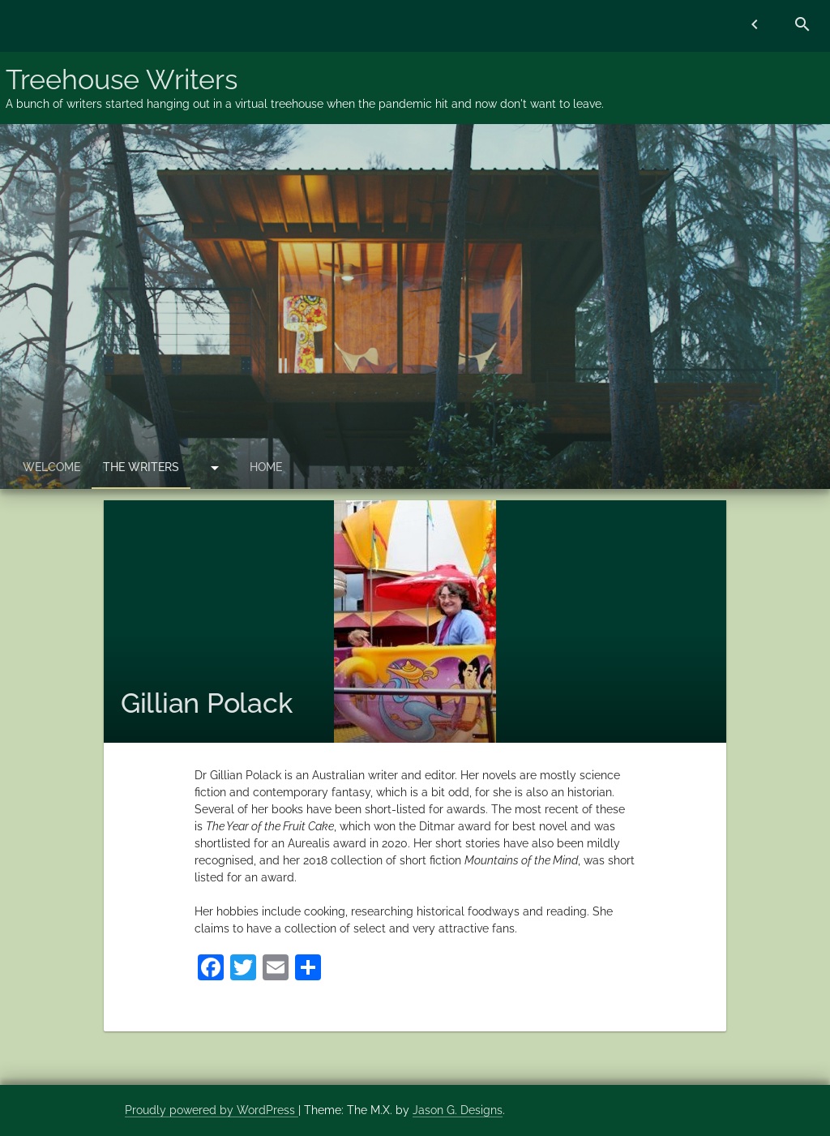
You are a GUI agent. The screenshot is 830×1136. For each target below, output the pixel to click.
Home (266, 467)
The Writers (141, 467)
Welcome (51, 467)
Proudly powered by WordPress (211, 1110)
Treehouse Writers (121, 79)
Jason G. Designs (458, 1110)
